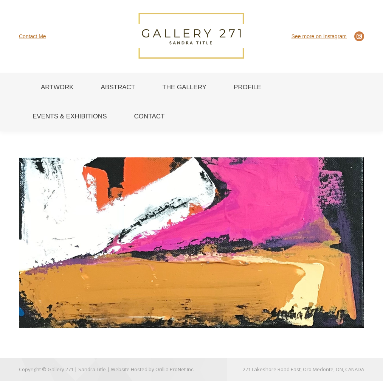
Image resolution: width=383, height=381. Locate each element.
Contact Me (32, 36)
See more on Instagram (319, 36)
